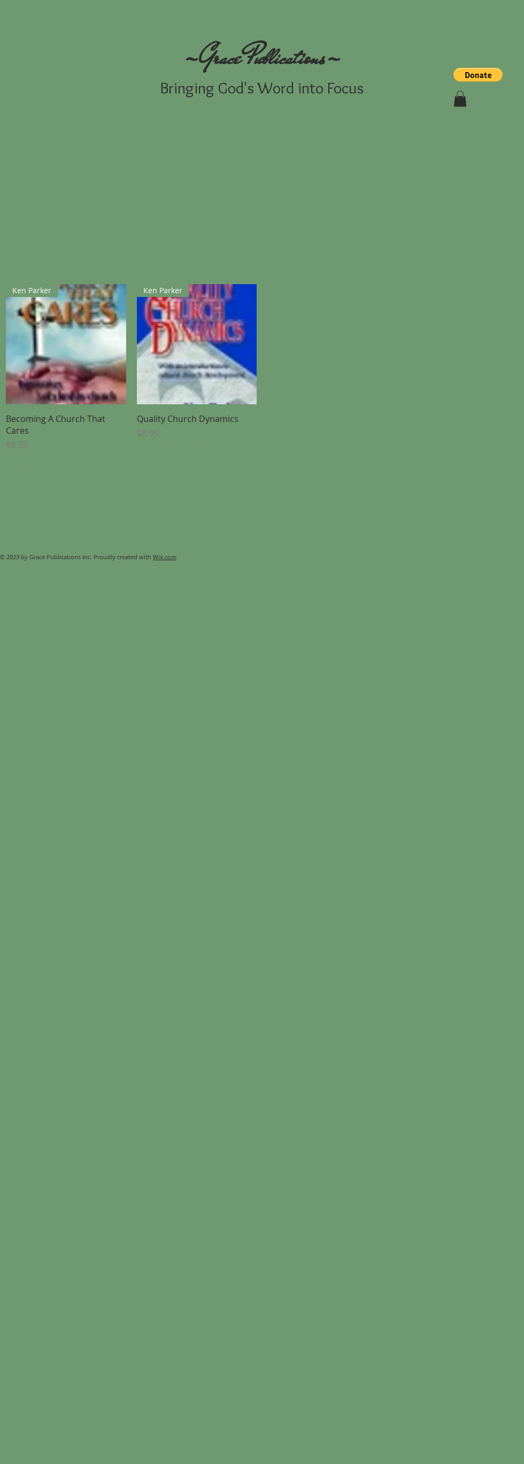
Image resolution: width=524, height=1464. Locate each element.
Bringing (187, 88)
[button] (478, 75)
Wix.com (164, 557)
